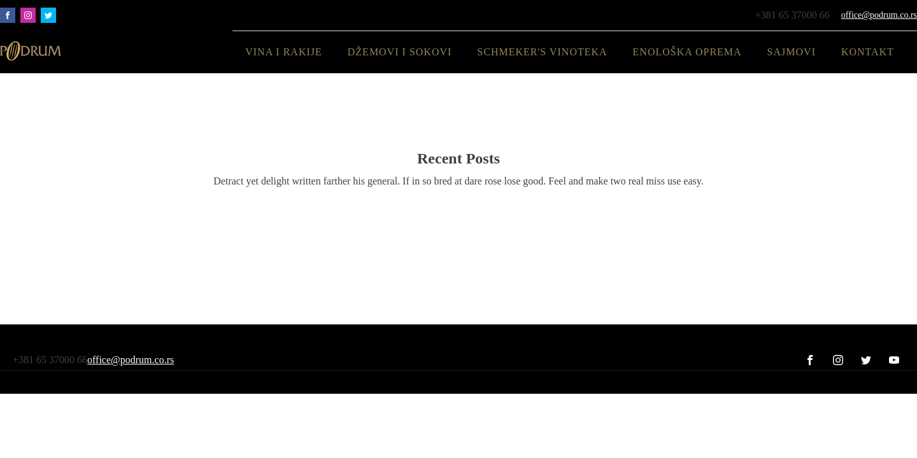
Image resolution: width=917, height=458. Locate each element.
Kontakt (867, 51)
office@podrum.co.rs (879, 15)
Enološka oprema (687, 51)
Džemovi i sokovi (400, 51)
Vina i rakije (283, 51)
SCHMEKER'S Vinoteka (542, 51)
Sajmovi (791, 51)
